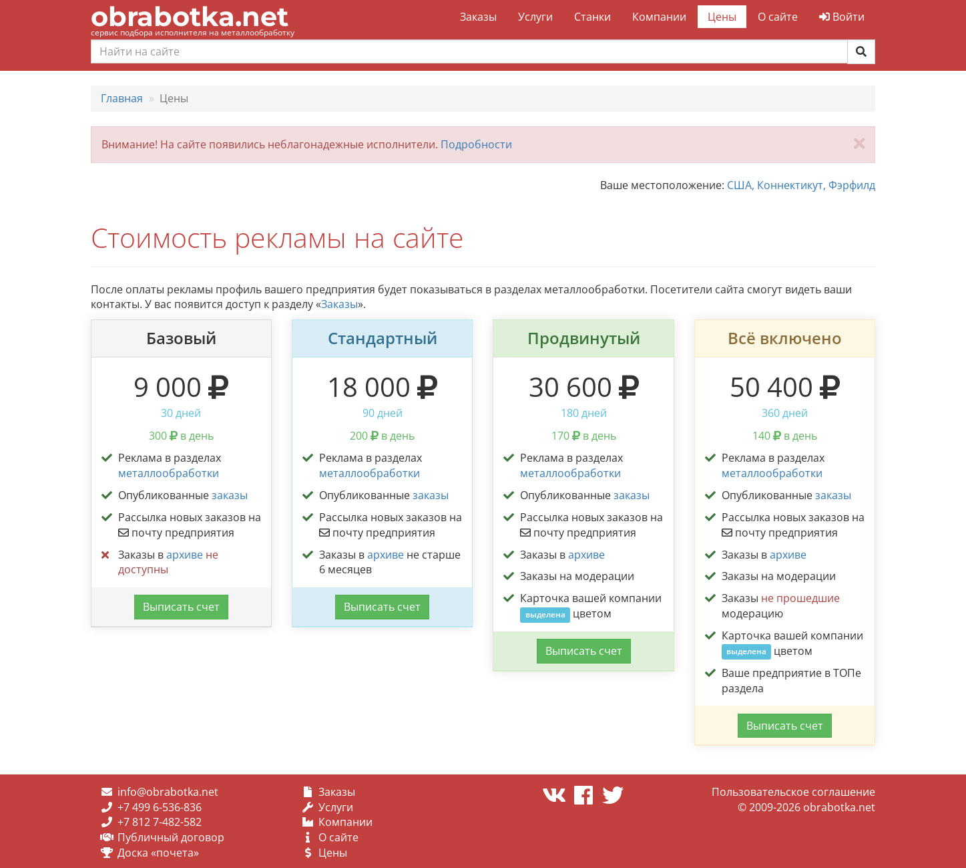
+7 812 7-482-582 (159, 822)
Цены (722, 16)
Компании (659, 16)
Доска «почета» (158, 852)
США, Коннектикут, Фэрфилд (801, 185)
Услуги (535, 16)
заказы (230, 495)
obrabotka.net (189, 16)
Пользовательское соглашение (793, 791)
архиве (184, 554)
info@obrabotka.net (167, 791)
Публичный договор (170, 837)
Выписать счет (181, 606)
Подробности (476, 144)
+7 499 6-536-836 (159, 807)
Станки (592, 16)
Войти (842, 16)
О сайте (778, 16)
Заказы (478, 16)
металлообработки (168, 473)
